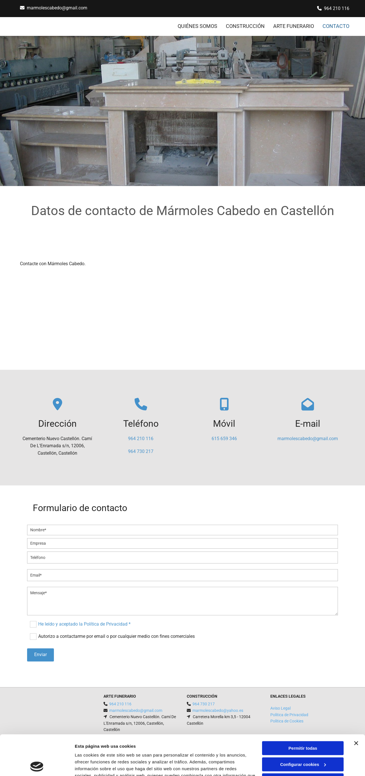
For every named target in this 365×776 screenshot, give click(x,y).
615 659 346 (224, 438)
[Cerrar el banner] (356, 703)
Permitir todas (303, 708)
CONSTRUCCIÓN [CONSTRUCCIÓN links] (245, 26)
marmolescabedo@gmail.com (57, 8)
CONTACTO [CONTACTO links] (336, 26)
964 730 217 (140, 451)
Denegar (302, 740)
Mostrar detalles (91, 764)
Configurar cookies (303, 724)
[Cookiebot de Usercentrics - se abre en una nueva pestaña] (37, 765)
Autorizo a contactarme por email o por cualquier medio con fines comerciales (116, 636)
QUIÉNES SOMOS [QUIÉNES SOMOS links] (197, 26)
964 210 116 (336, 8)
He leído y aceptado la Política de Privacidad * (84, 624)
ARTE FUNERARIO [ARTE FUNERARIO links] (293, 26)
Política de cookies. (116, 749)
